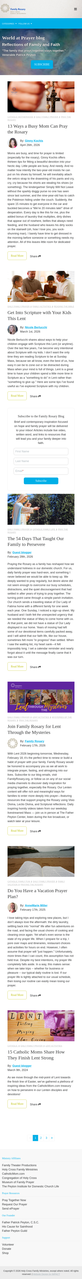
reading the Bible (64, 306)
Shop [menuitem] (5, 1253)
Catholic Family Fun (19, 881)
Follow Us (25, 24)
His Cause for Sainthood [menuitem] (17, 1226)
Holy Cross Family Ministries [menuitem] (20, 1169)
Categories (9, 24)
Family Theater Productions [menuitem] (19, 1165)
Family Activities (42, 306)
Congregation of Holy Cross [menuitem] (19, 1178)
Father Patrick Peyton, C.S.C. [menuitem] (20, 1222)
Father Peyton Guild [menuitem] (14, 1230)
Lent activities (41, 717)
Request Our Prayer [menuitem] (14, 1204)
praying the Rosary (31, 884)
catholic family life (44, 529)
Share (35, 256)
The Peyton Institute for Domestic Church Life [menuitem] (30, 1186)
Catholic (13, 1046)
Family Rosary (34, 741)
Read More (17, 255)
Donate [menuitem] (6, 1248)
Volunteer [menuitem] (8, 1244)
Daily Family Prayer (47, 117)
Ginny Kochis (34, 140)
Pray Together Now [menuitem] (14, 1200)
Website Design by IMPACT (46, 1274)
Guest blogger (22, 552)
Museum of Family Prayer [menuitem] (18, 1182)
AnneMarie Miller (36, 905)
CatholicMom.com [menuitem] (13, 1173)
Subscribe (42, 64)
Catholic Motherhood (21, 117)
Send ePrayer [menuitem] (10, 1208)
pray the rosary (28, 720)
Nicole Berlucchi (36, 327)
